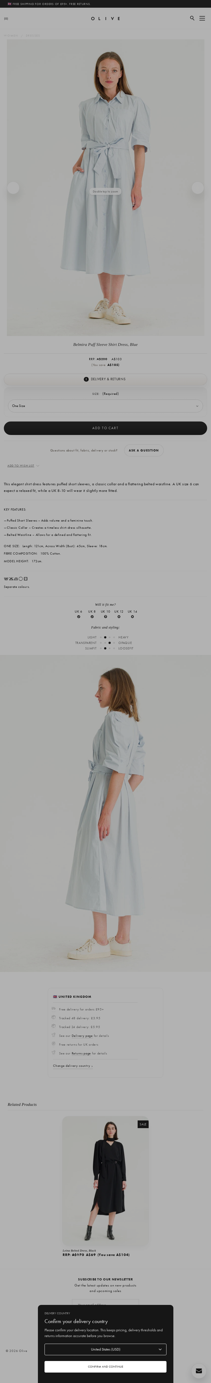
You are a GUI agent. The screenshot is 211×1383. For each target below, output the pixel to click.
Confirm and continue (105, 1366)
